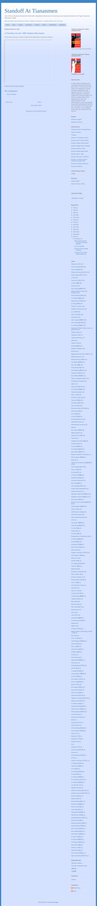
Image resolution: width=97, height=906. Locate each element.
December (78, 238)
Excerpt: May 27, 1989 (77, 154)
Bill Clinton (74, 635)
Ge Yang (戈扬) (75, 533)
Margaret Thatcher (76, 787)
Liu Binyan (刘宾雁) (76, 544)
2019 (74, 210)
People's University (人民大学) (79, 552)
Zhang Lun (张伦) (76, 847)
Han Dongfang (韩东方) (77, 486)
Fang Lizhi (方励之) (76, 280)
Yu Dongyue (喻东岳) (77, 842)
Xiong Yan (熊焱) (75, 400)
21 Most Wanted (75, 443)
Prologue (73, 135)
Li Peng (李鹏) (75, 283)
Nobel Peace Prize (76, 422)
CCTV (73, 520)
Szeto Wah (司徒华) (76, 499)
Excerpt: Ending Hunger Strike (79, 151)
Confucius (74, 654)
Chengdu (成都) (75, 652)
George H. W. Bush (76, 306)
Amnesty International (77, 717)
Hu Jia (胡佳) (74, 414)
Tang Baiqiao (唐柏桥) (77, 812)
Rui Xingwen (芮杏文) (77, 687)
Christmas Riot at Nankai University (81, 249)
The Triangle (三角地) (77, 555)
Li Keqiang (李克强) (76, 763)
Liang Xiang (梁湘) (76, 766)
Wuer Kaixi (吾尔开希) (77, 267)
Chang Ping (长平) (76, 722)
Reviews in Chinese (76, 122)
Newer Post (9, 102)
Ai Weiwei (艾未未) (76, 628)
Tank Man (74, 438)
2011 (74, 227)
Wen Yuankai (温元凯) (77, 828)
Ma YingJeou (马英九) (77, 679)
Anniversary (74, 317)
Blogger (56, 902)
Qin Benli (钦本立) (76, 796)
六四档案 (73, 871)
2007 (74, 236)
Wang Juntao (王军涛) (77, 301)
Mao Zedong (74, 601)
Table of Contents (76, 132)
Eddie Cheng (76, 888)
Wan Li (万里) (75, 394)
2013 (74, 222)
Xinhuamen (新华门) (76, 373)
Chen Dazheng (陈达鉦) (77, 728)
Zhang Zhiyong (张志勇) (77, 706)
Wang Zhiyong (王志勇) (77, 825)
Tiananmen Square (76, 392)
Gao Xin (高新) (75, 469)
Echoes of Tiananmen (77, 577)
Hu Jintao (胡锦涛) (76, 539)
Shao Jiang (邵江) (76, 809)
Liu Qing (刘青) (75, 774)
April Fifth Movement (77, 514)
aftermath (73, 623)
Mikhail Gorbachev (76, 356)
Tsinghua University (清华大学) (79, 698)
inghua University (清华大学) (79, 855)
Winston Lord (75, 558)
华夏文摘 (73, 868)
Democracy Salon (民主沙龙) (79, 408)
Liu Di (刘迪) (74, 768)
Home (7, 25)
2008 (74, 234)
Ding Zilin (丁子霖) (76, 739)
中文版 (73, 173)
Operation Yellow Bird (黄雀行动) (80, 494)
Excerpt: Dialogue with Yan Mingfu (80, 146)
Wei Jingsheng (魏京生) (77, 370)
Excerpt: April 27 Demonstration (80, 140)
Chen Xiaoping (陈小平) (77, 467)
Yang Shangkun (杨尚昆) (78, 506)
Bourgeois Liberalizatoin (77, 571)
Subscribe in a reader (77, 198)
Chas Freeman (75, 725)
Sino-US (73, 612)
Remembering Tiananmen (78, 424)
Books (44, 25)
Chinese (73, 879)
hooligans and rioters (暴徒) (78, 441)
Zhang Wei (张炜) (76, 850)
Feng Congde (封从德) (77, 295)
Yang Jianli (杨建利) (76, 618)
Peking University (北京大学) (79, 272)
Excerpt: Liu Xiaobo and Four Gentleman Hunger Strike (79, 160)
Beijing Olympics (75, 433)
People (20, 25)
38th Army (74, 626)
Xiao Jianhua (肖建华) (77, 834)
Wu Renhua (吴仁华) (77, 397)
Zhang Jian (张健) (76, 845)
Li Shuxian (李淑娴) (76, 475)
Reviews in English (76, 119)
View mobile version (36, 105)
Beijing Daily (74, 569)
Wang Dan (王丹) (76, 264)
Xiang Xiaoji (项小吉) (77, 386)
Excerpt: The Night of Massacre (79, 163)
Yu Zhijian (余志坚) (76, 703)
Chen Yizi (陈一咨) (76, 574)
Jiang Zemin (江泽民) (77, 435)
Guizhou (73, 752)
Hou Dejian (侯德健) (76, 389)
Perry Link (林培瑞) (76, 681)
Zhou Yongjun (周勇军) (77, 320)
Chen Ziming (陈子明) (77, 322)
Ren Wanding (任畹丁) (77, 801)
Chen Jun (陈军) (75, 638)
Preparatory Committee (77, 381)
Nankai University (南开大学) (79, 790)
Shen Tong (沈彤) (76, 314)
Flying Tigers (74, 531)
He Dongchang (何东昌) (77, 755)
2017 (74, 215)
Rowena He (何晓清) (77, 804)
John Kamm (74, 662)
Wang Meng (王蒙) (76, 820)
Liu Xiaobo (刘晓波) (76, 298)
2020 (74, 207)
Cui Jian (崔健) (75, 528)
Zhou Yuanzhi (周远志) (77, 853)
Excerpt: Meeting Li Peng (78, 148)
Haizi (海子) (74, 588)
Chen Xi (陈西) (75, 646)
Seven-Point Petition (76, 690)
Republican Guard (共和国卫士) (79, 496)
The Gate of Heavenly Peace (79, 865)
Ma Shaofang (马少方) (77, 419)
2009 (74, 232)
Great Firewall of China (77, 585)
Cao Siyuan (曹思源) (76, 522)
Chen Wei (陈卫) (75, 643)
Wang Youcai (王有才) (77, 700)
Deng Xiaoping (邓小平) (77, 275)
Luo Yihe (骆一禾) (76, 785)
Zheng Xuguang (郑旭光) (78, 711)
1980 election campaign (77, 512)
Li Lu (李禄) (74, 311)
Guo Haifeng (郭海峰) (77, 375)
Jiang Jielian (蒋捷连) (77, 660)
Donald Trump (75, 741)
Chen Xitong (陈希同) (77, 525)
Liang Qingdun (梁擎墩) (77, 673)
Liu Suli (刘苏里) (75, 676)
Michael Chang (75, 604)
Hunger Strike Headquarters (79, 488)
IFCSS (73, 758)
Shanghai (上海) (75, 335)
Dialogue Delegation (76, 348)
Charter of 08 (74, 343)
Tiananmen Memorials (77, 695)
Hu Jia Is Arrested (79, 246)
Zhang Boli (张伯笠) (76, 477)
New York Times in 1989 (77, 184)
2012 (74, 224)
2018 (74, 212)
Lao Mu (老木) (75, 668)
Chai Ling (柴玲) (75, 269)
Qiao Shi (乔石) (75, 684)
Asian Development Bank (78, 517)
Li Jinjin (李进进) (75, 416)
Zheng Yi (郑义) (75, 509)
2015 (74, 217)
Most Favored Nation (77, 547)
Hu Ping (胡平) (75, 472)
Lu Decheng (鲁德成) (77, 782)
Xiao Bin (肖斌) (75, 560)
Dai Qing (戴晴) (75, 346)
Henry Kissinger (75, 657)
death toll (73, 460)
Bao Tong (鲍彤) (75, 483)
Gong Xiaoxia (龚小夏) (77, 749)
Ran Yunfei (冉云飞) (76, 607)
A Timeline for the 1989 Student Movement (80, 253)
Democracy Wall (75, 411)
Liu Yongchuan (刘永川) (77, 779)
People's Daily (75, 332)
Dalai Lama (74, 733)
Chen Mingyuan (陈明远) (78, 641)
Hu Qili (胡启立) (75, 541)
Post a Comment (11, 94)
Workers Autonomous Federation (80, 454)
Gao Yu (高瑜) (75, 582)
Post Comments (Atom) (40, 111)
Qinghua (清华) (75, 798)
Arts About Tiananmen (77, 480)
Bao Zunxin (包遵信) (76, 430)
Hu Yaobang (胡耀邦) (77, 325)
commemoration (75, 714)
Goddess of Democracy (77, 309)
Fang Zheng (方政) (76, 367)
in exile (73, 277)
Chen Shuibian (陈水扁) (77, 730)
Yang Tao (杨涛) (75, 566)
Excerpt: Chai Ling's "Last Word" (80, 156)
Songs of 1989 (75, 181)
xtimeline (50, 37)
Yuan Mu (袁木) (75, 405)
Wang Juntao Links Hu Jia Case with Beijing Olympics (80, 242)
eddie (74, 891)
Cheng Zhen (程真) (76, 649)
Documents (29, 25)
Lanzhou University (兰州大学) (79, 760)
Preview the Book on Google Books (81, 129)
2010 (74, 229)
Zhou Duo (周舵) (75, 365)
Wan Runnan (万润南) (77, 815)
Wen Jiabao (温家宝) (77, 452)
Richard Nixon (75, 609)
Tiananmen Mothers (76, 337)
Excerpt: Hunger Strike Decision (80, 143)
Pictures (37, 25)
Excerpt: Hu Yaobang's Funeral (79, 137)
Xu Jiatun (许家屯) (76, 836)
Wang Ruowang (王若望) (78, 823)
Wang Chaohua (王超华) (78, 359)
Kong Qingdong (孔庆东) (78, 665)
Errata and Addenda (76, 166)
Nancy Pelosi (74, 550)
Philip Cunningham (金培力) (78, 378)
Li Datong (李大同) (76, 593)
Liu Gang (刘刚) (75, 303)
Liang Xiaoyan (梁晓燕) (77, 596)
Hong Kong (74, 286)
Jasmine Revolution (76, 491)
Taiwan (73, 384)
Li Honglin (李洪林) (76, 671)
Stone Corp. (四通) (76, 692)
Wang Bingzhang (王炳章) (78, 817)
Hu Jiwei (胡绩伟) (76, 446)
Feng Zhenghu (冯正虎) (77, 579)
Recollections (52, 25)
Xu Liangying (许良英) (77, 563)
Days (14, 25)
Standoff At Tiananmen (30, 11)
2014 (74, 220)
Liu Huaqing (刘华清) (77, 771)
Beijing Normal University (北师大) (80, 354)
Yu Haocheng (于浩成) (77, 620)
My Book (73, 351)
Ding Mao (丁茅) (75, 736)
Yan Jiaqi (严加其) (76, 403)
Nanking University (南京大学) (79, 793)
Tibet (72, 427)
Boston (73, 720)
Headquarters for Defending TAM (80, 536)
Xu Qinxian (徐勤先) (76, 839)
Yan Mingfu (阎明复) (76, 362)
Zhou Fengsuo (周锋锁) (77, 457)
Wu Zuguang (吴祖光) (77, 831)
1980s (73, 340)
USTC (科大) (74, 615)
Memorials (62, 25)
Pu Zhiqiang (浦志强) (77, 449)
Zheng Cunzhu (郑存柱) (77, 709)
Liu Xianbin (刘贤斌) (76, 777)
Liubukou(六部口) (76, 599)
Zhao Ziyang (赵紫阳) (77, 288)
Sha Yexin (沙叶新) (76, 806)
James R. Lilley (75, 590)
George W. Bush (75, 747)
